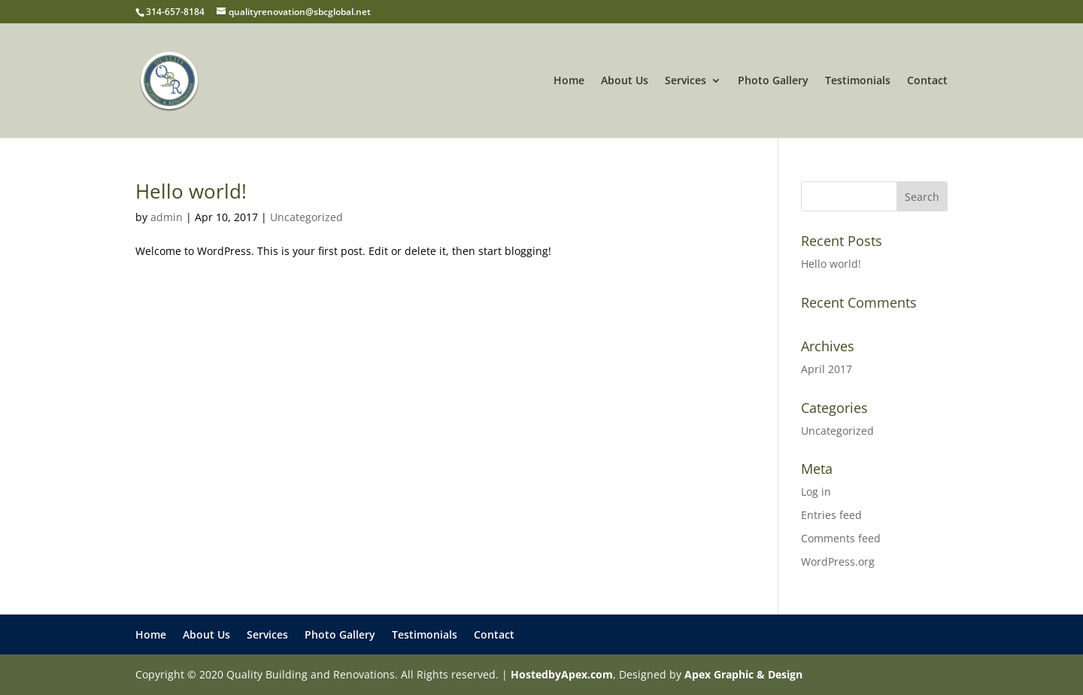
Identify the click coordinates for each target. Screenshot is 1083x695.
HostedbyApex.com (562, 674)
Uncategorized (306, 217)
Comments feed (841, 538)
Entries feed (831, 515)
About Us (624, 81)
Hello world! (191, 191)
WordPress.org (838, 561)
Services (685, 81)
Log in (816, 491)
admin (166, 217)
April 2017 (826, 369)
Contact (927, 81)
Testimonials (857, 81)
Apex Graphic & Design (743, 674)
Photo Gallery (773, 81)
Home (569, 81)
